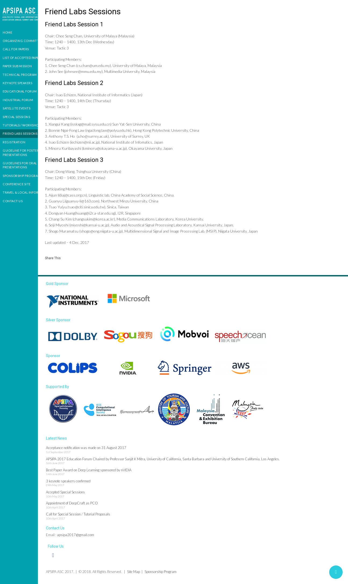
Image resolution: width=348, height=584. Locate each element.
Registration (14, 142)
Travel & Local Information (27, 192)
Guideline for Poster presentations (21, 152)
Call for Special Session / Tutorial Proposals (94, 516)
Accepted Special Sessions (81, 494)
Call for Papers (16, 49)
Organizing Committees (23, 40)
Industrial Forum (18, 100)
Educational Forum (20, 91)
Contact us (13, 201)
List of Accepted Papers (22, 57)
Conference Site (17, 184)
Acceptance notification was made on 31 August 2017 (102, 450)
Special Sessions (16, 117)
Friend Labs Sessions (20, 133)
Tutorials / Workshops (22, 125)
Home (7, 32)
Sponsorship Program (22, 175)
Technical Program (20, 74)
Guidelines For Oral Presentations (20, 165)
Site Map (149, 574)
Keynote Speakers (17, 83)
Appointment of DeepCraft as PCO (88, 505)
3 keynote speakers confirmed (84, 483)
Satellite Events (16, 108)
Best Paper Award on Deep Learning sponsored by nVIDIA (104, 472)
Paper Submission (17, 66)
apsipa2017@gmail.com (91, 537)
